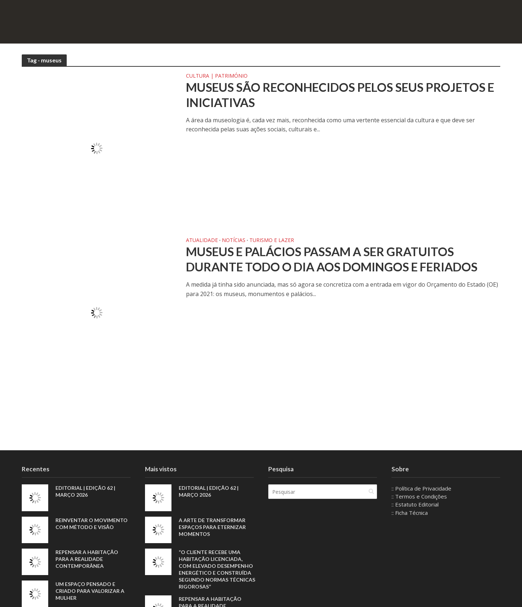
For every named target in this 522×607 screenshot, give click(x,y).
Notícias (233, 240)
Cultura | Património (217, 76)
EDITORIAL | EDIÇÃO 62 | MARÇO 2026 (85, 491)
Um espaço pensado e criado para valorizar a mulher (89, 591)
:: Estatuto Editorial (415, 504)
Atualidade (202, 240)
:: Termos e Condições (419, 496)
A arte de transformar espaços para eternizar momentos (212, 527)
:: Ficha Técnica (410, 512)
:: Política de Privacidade (421, 488)
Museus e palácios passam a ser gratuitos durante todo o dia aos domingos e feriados (331, 259)
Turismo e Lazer (271, 240)
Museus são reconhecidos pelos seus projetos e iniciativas (340, 95)
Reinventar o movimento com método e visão (91, 523)
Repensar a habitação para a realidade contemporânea (86, 559)
